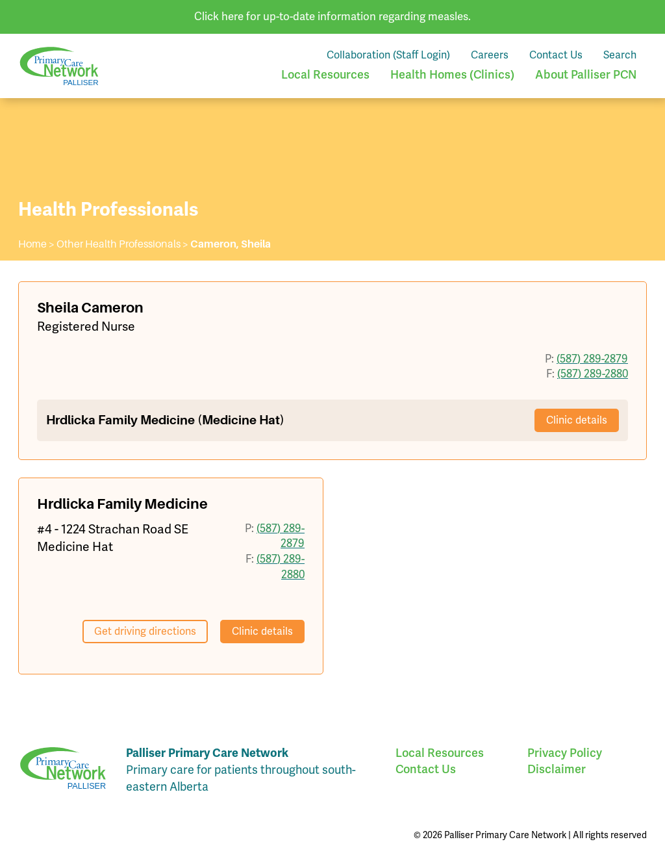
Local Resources (325, 74)
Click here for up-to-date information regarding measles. (332, 16)
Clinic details (576, 420)
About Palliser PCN (585, 74)
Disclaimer (556, 768)
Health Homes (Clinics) (452, 74)
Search (619, 55)
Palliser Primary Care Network (59, 66)
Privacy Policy (564, 752)
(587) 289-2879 (592, 359)
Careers (489, 55)
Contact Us (556, 55)
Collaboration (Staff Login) (388, 55)
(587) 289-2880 (592, 373)
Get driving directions (145, 631)
